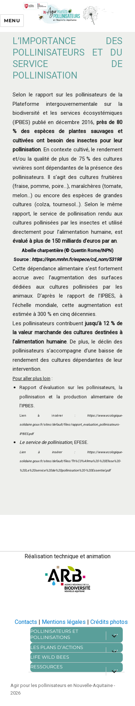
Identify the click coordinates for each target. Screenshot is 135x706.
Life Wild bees (49, 657)
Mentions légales (64, 622)
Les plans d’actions (56, 647)
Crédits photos (109, 622)
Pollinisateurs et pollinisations (54, 634)
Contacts (26, 622)
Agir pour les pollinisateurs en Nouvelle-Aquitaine (61, 685)
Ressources (46, 666)
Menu (12, 20)
